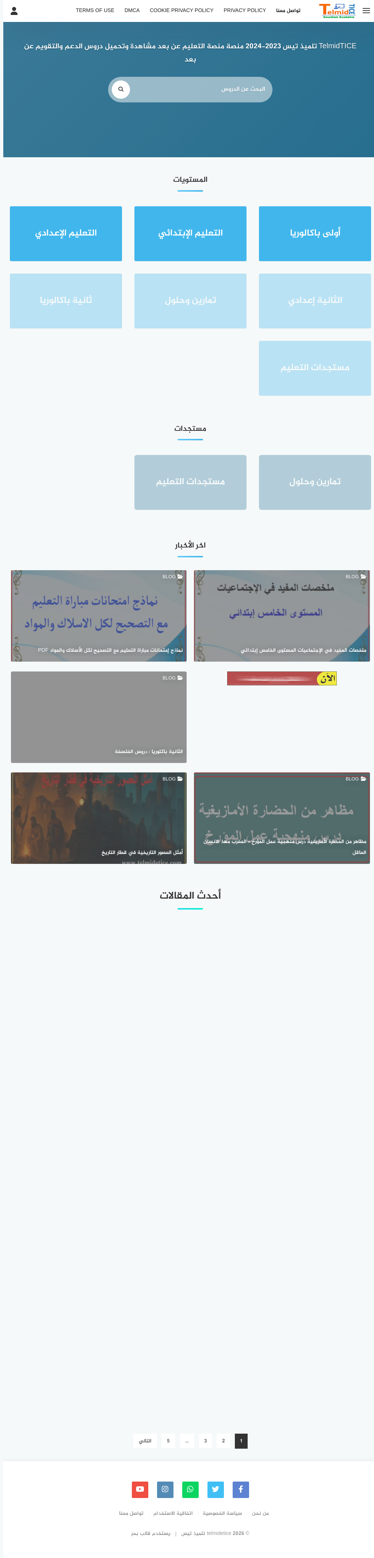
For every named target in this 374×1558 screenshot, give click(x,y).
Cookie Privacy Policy (178, 11)
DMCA (128, 11)
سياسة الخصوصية (219, 1513)
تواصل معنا (285, 11)
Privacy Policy (241, 11)
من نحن (257, 1513)
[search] (117, 89)
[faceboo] (237, 1490)
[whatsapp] (187, 1490)
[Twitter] (212, 1490)
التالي (142, 1441)
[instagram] (162, 1490)
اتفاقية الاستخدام (170, 1513)
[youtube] (137, 1490)
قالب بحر (137, 1533)
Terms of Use (92, 11)
